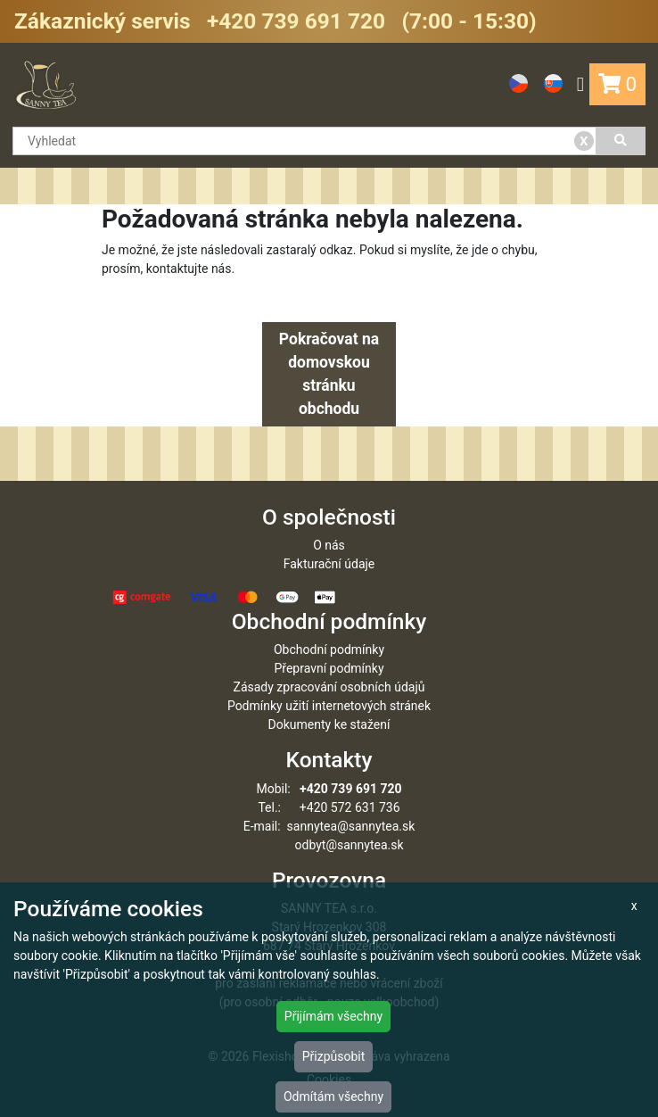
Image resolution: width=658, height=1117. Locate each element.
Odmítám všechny (333, 1096)
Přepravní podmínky (328, 668)
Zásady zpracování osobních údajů (329, 687)
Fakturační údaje (329, 564)
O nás (329, 545)
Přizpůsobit (334, 1056)
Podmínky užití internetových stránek (329, 706)
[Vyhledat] (621, 141)
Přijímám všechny (333, 1016)
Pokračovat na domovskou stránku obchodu (329, 374)
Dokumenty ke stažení (329, 724)
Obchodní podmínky (329, 649)
